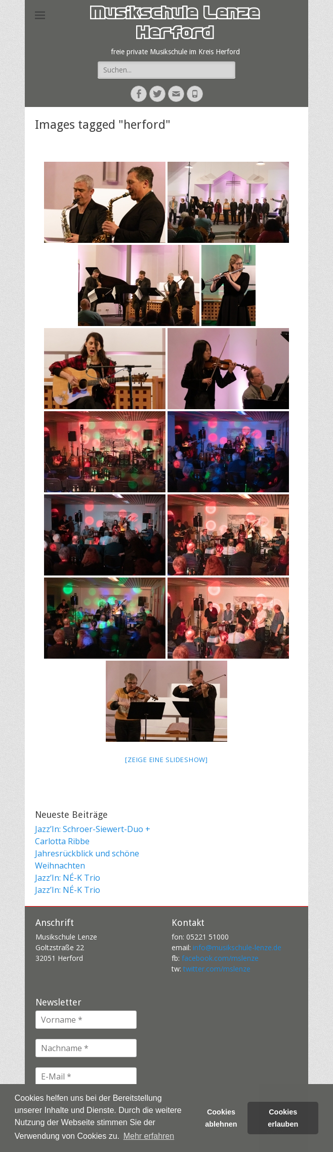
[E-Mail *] (86, 1076)
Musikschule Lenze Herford (174, 25)
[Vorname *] (86, 1020)
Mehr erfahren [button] (149, 1136)
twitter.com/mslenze (217, 969)
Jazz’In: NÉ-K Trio (67, 877)
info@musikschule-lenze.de (237, 947)
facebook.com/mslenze (220, 958)
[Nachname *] (86, 1048)
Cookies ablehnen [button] (221, 1118)
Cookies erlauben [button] (283, 1118)
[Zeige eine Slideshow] (166, 759)
